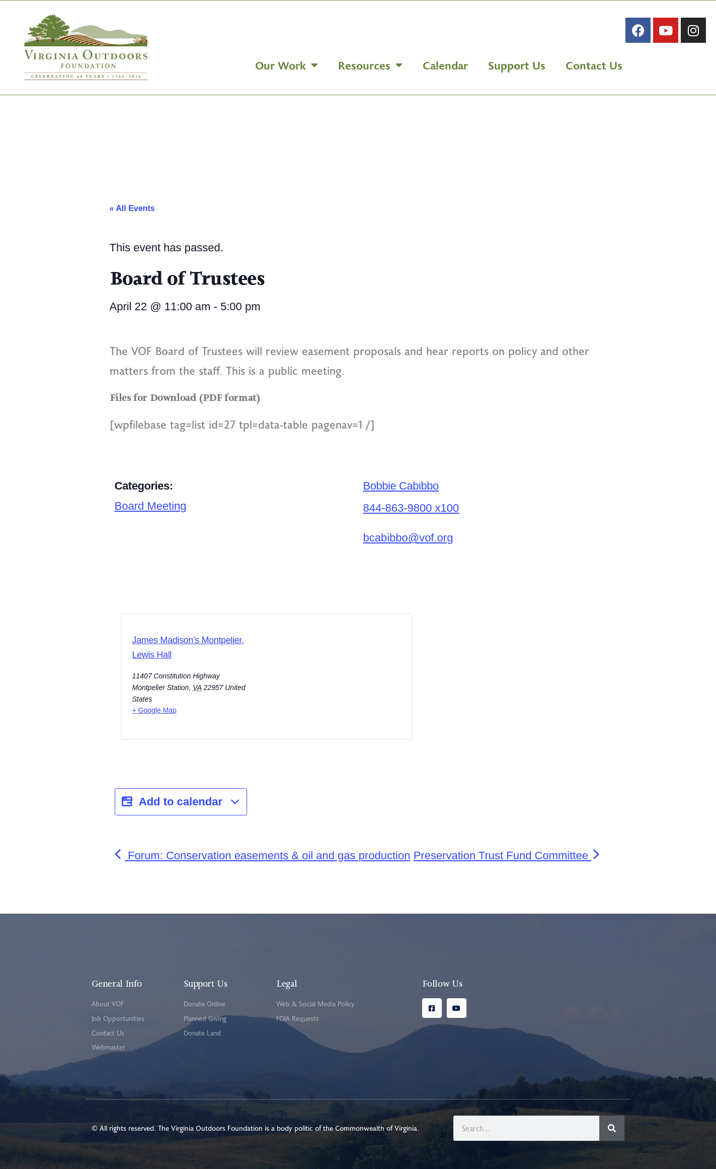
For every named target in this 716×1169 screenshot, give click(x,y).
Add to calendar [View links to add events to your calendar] (181, 802)
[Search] (611, 1128)
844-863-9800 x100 (411, 508)
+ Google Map (154, 710)
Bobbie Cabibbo (401, 485)
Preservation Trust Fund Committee (508, 855)
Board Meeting (151, 506)
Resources (370, 65)
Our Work (286, 65)
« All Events (132, 208)
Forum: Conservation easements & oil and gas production (263, 855)
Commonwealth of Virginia (376, 1128)
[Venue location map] (309, 679)
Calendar (445, 65)
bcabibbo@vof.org (408, 537)
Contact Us (594, 65)
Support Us (516, 65)
